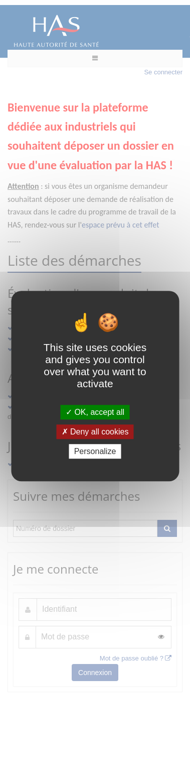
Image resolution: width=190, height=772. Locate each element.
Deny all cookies (95, 431)
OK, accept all (95, 412)
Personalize (95, 451)
